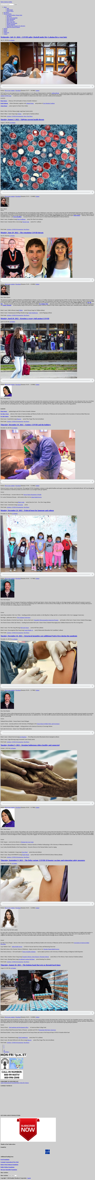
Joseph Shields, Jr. (28, 630)
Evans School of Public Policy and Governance (48, 723)
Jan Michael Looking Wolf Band (27, 959)
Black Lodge (21, 502)
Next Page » (6, 1051)
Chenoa (19, 113)
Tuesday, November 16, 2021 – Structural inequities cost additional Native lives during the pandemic (39, 636)
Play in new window (10, 90)
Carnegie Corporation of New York (10, 1162)
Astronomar (20, 504)
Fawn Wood (25, 852)
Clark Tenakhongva (33, 312)
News (25, 116)
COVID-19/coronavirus (17, 116)
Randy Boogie (25, 854)
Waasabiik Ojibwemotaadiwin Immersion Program (46, 620)
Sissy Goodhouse (21, 219)
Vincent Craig (25, 221)
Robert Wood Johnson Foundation (9, 1164)
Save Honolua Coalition (49, 103)
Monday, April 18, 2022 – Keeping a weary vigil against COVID (25, 318)
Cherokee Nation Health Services (51, 949)
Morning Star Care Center (27, 842)
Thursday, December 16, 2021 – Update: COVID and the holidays (26, 425)
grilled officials (55, 93)
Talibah (21, 310)
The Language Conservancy (23, 617)
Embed (37, 90)
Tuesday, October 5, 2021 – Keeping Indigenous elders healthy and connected (30, 745)
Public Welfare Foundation (7, 1167)
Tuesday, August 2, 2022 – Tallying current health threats (22, 119)
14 (4, 1050)
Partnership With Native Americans (47, 1030)
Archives (9, 116)
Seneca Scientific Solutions (29, 951)
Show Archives (4, 1175)
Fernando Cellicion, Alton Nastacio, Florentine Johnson (35, 956)
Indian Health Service (36, 497)
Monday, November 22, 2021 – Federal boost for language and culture (27, 510)
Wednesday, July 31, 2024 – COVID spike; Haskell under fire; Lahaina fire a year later (34, 37)
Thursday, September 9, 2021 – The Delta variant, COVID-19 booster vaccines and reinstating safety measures (43, 860)
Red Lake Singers (25, 627)
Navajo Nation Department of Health (32, 494)
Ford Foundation (5, 1159)
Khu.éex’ (19, 419)
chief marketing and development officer (18, 1027)
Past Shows (30, 116)
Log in (29, 1178)
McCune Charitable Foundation (9, 1169)
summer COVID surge (6, 95)
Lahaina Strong (30, 103)
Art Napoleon (23, 737)
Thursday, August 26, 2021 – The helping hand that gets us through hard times (31, 965)
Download (18, 90)
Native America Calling (6, 1)
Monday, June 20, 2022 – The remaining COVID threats (22, 233)
